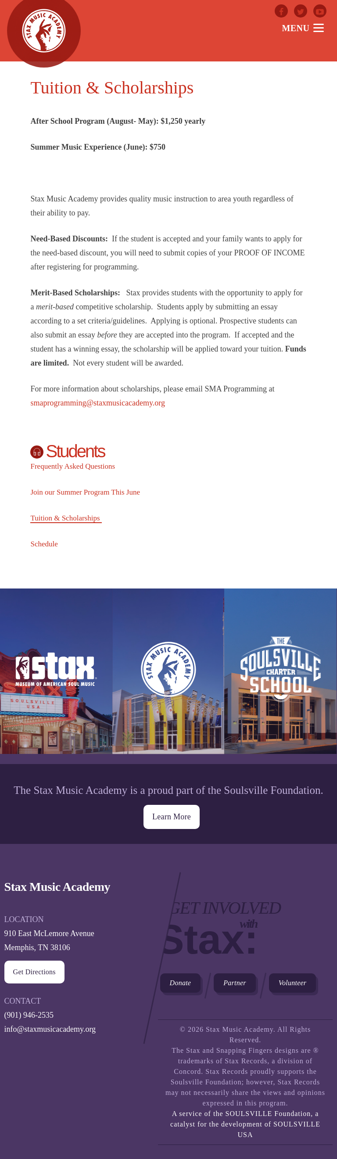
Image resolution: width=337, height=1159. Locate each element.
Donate (180, 982)
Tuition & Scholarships (65, 518)
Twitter (300, 11)
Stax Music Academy (168, 676)
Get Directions (34, 971)
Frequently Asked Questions (72, 466)
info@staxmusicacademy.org (50, 1028)
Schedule (43, 544)
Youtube (319, 11)
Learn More (171, 815)
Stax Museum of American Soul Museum (56, 676)
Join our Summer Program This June (85, 492)
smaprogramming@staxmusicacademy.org (97, 402)
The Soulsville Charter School (280, 676)
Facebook (281, 11)
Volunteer (293, 982)
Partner (234, 982)
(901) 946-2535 (29, 1014)
